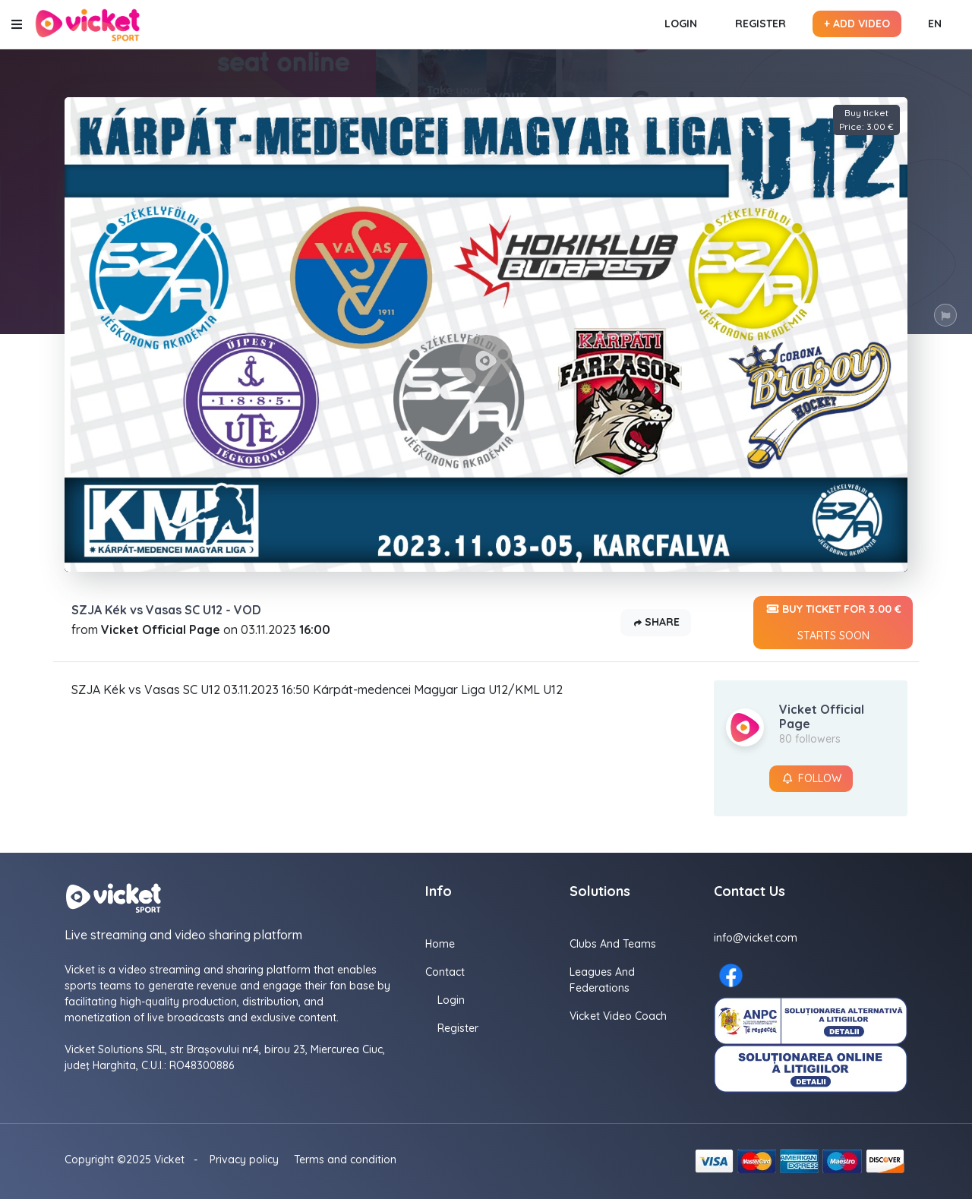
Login (680, 23)
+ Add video (857, 23)
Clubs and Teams (613, 944)
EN (935, 23)
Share (656, 623)
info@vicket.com (755, 938)
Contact (445, 972)
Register (760, 23)
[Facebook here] (731, 975)
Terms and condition (345, 1159)
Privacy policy (244, 1159)
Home (440, 944)
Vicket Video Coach (618, 1016)
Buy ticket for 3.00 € (833, 622)
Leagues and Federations (602, 980)
